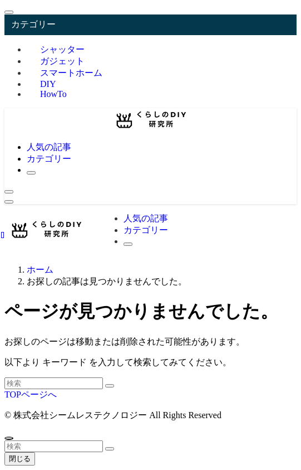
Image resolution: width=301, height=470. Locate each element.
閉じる (20, 458)
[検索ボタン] (31, 173)
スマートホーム (71, 72)
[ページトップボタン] (8, 438)
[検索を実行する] (109, 385)
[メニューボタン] (8, 201)
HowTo (53, 94)
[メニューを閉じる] (8, 12)
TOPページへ (30, 394)
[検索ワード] (53, 383)
